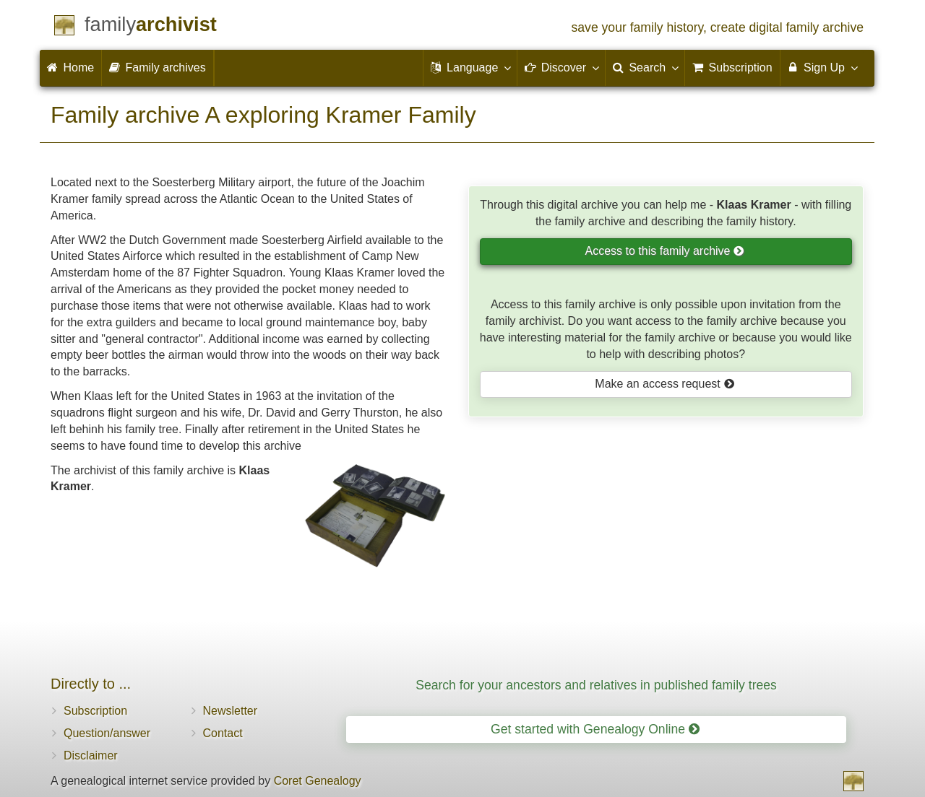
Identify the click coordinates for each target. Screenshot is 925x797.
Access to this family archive (664, 251)
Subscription (95, 711)
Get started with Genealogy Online (595, 729)
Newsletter (230, 711)
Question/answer (107, 733)
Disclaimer (91, 755)
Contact (223, 733)
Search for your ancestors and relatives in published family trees (596, 685)
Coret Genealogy (317, 781)
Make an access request (664, 384)
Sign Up (822, 67)
